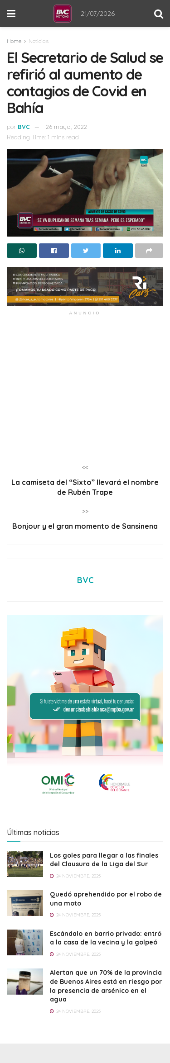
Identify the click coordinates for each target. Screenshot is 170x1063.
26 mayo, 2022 (66, 126)
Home (14, 41)
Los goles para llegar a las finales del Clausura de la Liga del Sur (104, 859)
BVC (24, 126)
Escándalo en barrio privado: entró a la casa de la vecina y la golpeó (105, 938)
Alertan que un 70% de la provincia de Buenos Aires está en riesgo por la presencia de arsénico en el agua (106, 985)
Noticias (39, 41)
